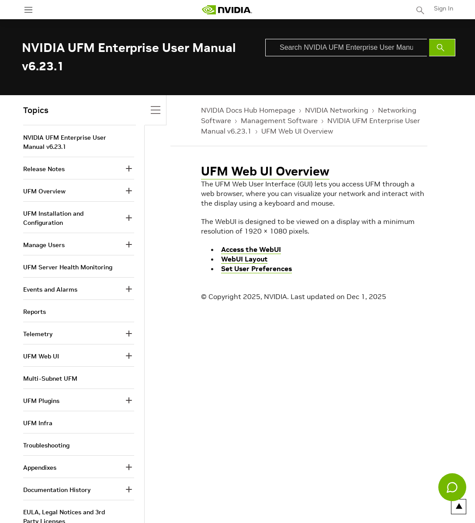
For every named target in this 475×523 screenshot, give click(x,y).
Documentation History (56, 490)
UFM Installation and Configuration (53, 218)
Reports (34, 312)
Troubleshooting (46, 445)
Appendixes (39, 467)
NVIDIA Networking (336, 110)
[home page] (227, 9)
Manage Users (44, 245)
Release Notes (44, 169)
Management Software (279, 120)
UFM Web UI (41, 356)
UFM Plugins (41, 401)
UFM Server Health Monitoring (67, 267)
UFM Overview (44, 191)
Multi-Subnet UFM (50, 378)
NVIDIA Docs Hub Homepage (248, 110)
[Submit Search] (442, 47)
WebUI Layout (244, 259)
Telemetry (37, 334)
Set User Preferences (256, 268)
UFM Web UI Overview (297, 131)
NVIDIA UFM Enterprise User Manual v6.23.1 (64, 142)
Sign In (443, 8)
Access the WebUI (251, 249)
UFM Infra (37, 423)
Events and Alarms (50, 289)
